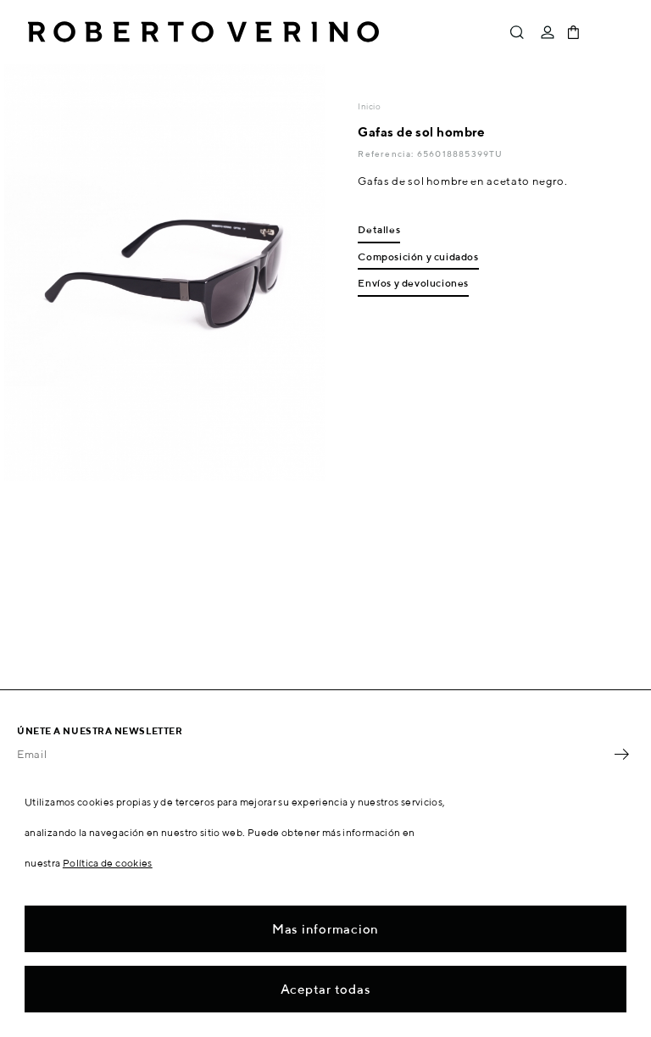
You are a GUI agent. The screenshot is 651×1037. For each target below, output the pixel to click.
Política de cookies (108, 862)
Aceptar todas (326, 989)
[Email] (313, 755)
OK (621, 755)
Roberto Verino (203, 32)
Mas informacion (325, 929)
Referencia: (387, 153)
